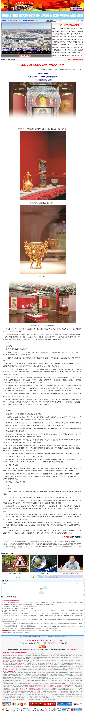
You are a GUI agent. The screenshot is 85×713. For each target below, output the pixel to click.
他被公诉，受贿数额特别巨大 (71, 574)
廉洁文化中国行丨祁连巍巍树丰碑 (27, 53)
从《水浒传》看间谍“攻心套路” (9, 53)
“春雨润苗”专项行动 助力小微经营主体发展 (67, 34)
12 (42, 50)
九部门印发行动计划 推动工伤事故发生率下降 (68, 55)
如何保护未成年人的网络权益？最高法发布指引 (68, 47)
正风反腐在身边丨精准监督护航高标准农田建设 (68, 31)
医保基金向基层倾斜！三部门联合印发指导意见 (68, 52)
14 (46, 50)
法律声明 (33, 636)
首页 (4, 59)
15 (49, 50)
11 (39, 50)
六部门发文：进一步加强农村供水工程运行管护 (68, 44)
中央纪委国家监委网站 (64, 69)
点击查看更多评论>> (79, 583)
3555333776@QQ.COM (14, 20)
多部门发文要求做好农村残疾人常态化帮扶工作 (68, 42)
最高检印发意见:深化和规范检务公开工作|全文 (68, 36)
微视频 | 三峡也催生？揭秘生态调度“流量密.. (48, 53)
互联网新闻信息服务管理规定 (28, 606)
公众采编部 (27, 636)
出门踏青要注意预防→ (15, 574)
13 (44, 50)
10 (37, 50)
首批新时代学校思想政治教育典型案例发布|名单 (68, 39)
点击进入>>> (33, 20)
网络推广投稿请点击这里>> (75, 59)
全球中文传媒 (15, 5)
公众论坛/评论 (11, 59)
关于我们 (22, 636)
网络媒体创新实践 (43, 574)
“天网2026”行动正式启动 (68, 25)
